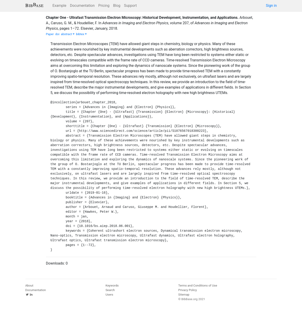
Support (130, 5)
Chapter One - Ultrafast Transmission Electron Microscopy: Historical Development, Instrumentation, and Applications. (142, 17)
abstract (68, 34)
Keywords (112, 285)
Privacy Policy (187, 290)
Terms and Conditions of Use (197, 285)
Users (109, 294)
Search (110, 290)
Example (59, 5)
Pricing (104, 5)
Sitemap (183, 294)
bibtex (81, 34)
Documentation (82, 5)
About (29, 285)
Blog (116, 5)
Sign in (271, 5)
